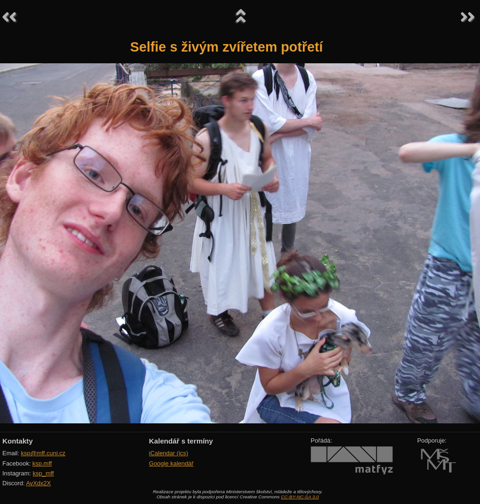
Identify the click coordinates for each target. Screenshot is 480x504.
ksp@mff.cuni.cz (43, 453)
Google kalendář (171, 463)
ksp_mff (43, 473)
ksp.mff (42, 463)
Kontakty (17, 441)
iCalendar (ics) (168, 453)
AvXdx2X (38, 483)
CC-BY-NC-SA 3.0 (300, 496)
